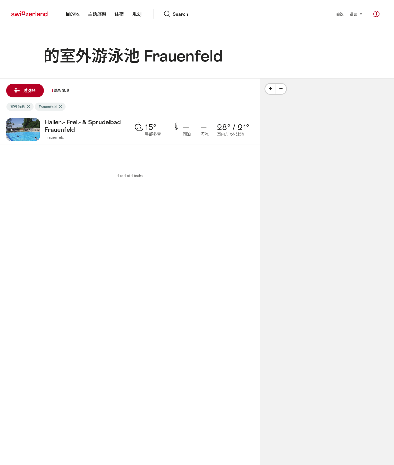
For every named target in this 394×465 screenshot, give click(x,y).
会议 (340, 14)
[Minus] (281, 89)
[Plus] (270, 89)
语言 (356, 13)
